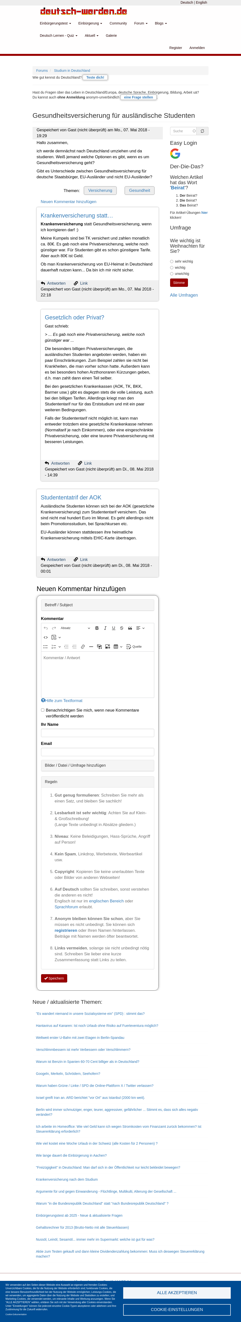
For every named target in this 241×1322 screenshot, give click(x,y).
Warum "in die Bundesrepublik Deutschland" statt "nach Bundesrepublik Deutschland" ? (102, 1203)
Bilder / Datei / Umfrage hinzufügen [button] (75, 765)
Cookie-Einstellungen (177, 1309)
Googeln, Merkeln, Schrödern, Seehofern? (68, 1074)
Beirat (178, 187)
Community (118, 23)
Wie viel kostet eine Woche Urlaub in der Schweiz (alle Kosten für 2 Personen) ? (97, 1143)
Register (175, 48)
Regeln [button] (51, 782)
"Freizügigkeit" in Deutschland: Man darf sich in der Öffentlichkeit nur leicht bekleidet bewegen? (108, 1167)
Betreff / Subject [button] (59, 605)
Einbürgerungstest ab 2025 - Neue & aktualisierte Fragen (79, 1215)
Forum (140, 23)
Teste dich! (95, 77)
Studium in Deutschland (72, 71)
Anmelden (197, 48)
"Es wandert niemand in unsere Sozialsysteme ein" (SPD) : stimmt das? (90, 1014)
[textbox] (97, 674)
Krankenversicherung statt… (77, 215)
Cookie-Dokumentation (16, 1314)
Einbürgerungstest (55, 23)
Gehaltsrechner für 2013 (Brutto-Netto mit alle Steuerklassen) (82, 1227)
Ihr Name (50, 724)
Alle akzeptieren (177, 1292)
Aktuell (92, 35)
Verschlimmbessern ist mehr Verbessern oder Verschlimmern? (83, 1050)
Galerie (111, 35)
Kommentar (52, 618)
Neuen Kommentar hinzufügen (69, 201)
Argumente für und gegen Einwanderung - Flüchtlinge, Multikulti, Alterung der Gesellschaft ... (106, 1191)
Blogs (161, 23)
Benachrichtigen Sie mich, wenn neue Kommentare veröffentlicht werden (90, 713)
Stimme (179, 283)
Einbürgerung (90, 23)
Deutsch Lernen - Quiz (58, 35)
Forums (42, 71)
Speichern (54, 978)
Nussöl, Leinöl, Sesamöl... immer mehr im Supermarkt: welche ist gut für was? (95, 1239)
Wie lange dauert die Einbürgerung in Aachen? (71, 1155)
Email (46, 743)
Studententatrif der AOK (71, 497)
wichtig (178, 267)
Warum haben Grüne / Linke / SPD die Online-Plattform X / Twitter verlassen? (94, 1086)
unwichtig (179, 274)
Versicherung (100, 190)
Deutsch (187, 2)
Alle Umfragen (184, 295)
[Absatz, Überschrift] (75, 628)
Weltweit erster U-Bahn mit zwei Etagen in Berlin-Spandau (80, 1038)
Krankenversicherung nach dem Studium (67, 1179)
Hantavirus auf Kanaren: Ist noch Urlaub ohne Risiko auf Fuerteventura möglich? (97, 1026)
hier (204, 213)
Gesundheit (139, 190)
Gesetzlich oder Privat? (74, 317)
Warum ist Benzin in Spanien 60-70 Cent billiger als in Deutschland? (87, 1062)
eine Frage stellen (138, 97)
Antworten (56, 283)
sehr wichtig (181, 261)
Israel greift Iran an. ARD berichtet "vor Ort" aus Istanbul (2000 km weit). (90, 1098)
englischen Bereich (106, 901)
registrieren (66, 930)
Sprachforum (67, 907)
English (201, 2)
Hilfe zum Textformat (62, 700)
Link (84, 283)
